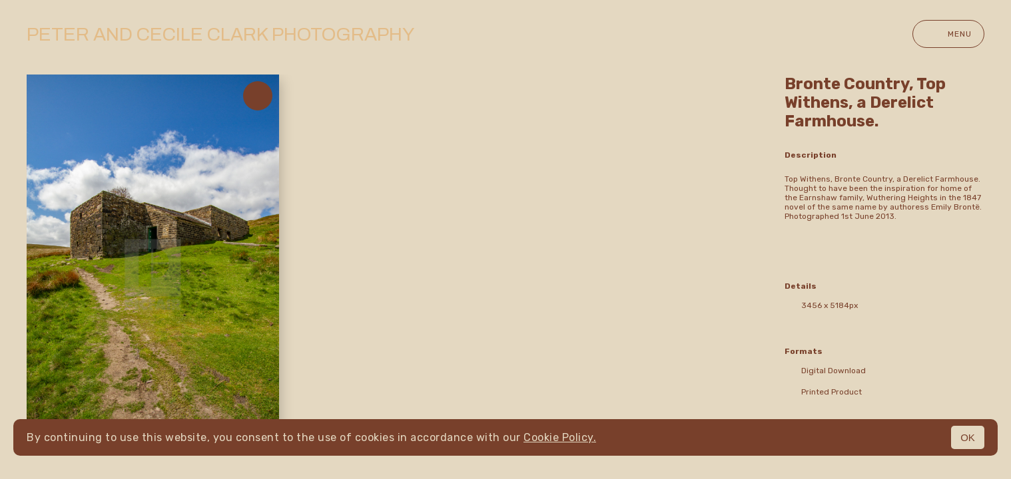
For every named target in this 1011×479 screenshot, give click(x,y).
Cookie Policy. (559, 437)
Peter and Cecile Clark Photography (220, 34)
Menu (948, 34)
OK (967, 437)
